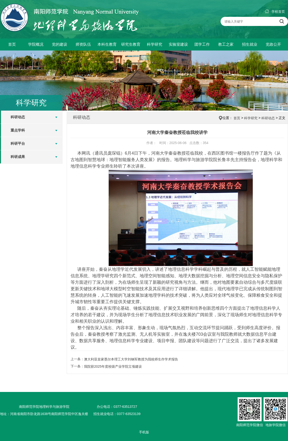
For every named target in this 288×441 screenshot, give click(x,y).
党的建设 (59, 44)
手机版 (144, 432)
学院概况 (35, 44)
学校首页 (275, 11)
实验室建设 (178, 44)
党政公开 (273, 44)
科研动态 (18, 117)
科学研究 (154, 44)
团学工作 (202, 44)
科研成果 (18, 157)
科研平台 (18, 143)
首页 (12, 44)
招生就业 (249, 44)
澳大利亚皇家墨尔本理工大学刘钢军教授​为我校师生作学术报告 (131, 359)
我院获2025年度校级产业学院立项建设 (113, 366)
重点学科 (18, 130)
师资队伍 (83, 44)
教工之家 (226, 44)
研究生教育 (130, 44)
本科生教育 (107, 44)
